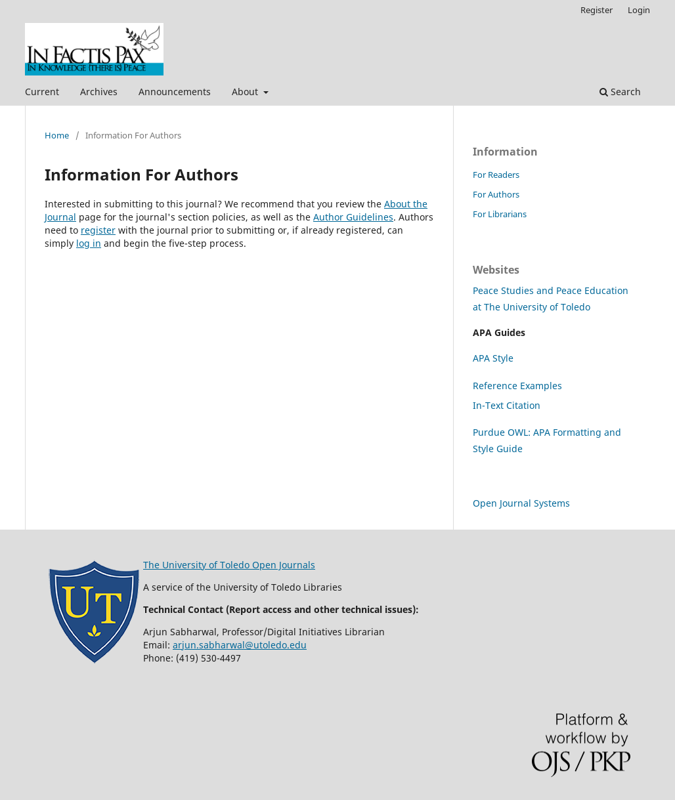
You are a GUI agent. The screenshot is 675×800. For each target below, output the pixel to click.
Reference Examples (517, 385)
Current (42, 91)
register (98, 230)
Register (596, 10)
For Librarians (500, 214)
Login (639, 10)
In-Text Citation (506, 405)
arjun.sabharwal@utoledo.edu (240, 645)
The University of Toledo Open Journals (229, 564)
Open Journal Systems (521, 503)
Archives (99, 91)
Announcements (175, 91)
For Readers (496, 174)
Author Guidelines (353, 217)
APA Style (493, 358)
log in (88, 243)
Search (620, 91)
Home (57, 135)
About (246, 91)
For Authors (496, 194)
